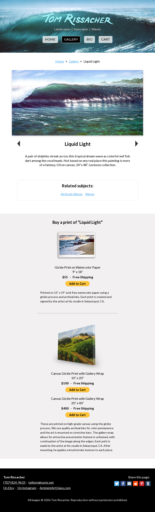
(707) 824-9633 (14, 482)
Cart (105, 39)
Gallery (71, 39)
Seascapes (81, 29)
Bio (89, 39)
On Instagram (26, 488)
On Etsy (8, 488)
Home (50, 39)
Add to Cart (77, 283)
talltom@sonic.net (41, 482)
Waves (96, 29)
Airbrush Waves (72, 194)
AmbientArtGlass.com (55, 488)
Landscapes (62, 29)
